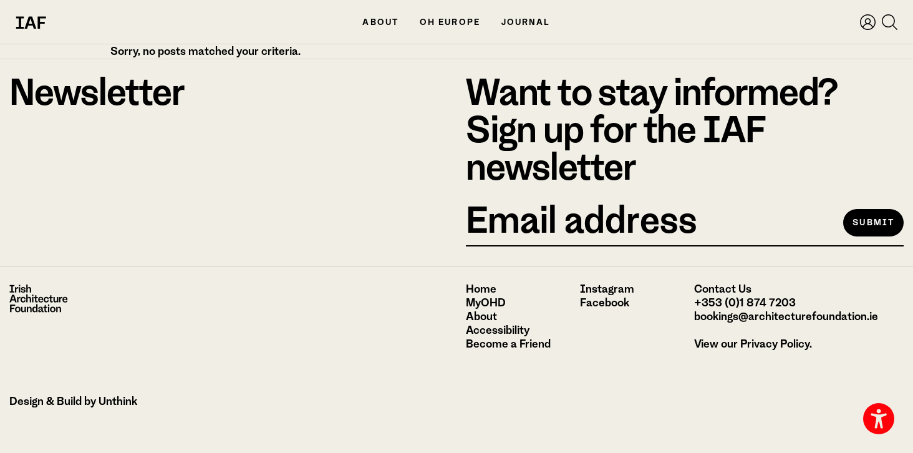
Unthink (118, 401)
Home (481, 289)
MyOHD (486, 302)
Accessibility (497, 330)
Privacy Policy (774, 344)
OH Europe (450, 22)
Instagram (607, 289)
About (380, 22)
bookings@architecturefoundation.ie (786, 316)
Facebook (604, 302)
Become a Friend (508, 344)
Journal (526, 22)
